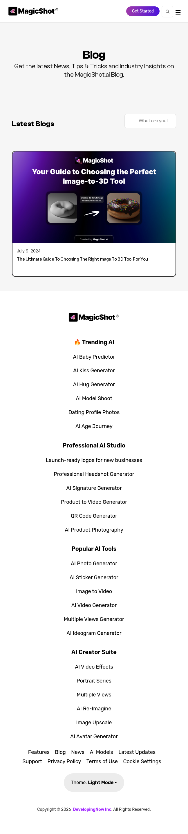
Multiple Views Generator (94, 619)
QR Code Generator (94, 516)
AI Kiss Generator (94, 370)
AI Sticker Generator (94, 577)
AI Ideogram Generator (93, 633)
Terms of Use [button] (102, 761)
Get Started (143, 11)
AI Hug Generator (94, 384)
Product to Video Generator (94, 502)
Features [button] (39, 752)
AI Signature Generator (94, 488)
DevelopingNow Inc (92, 809)
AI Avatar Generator (94, 736)
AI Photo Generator (94, 563)
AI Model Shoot (94, 398)
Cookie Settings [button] (142, 761)
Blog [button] (60, 752)
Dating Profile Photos (94, 412)
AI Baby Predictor (94, 357)
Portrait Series (94, 681)
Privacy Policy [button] (64, 761)
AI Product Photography (94, 530)
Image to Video (94, 591)
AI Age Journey (94, 426)
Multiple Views (94, 695)
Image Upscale (94, 722)
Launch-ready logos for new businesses (94, 460)
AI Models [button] (101, 752)
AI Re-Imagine (94, 708)
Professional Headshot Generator (94, 474)
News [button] (77, 752)
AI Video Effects (94, 667)
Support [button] (32, 761)
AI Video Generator (94, 605)
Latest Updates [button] (137, 752)
